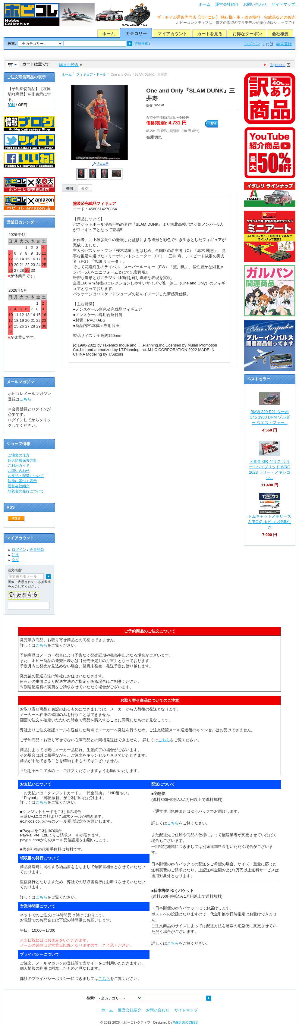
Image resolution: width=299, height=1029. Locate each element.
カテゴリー (136, 33)
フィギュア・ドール (91, 74)
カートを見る (209, 33)
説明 (69, 189)
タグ (84, 189)
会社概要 (280, 33)
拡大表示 (102, 163)
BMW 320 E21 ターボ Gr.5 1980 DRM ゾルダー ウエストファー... (270, 417)
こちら (25, 399)
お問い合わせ (255, 4)
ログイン (252, 44)
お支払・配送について (26, 476)
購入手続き (69, 64)
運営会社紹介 (227, 4)
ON (12, 104)
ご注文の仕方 (19, 455)
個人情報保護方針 (22, 460)
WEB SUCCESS (185, 1022)
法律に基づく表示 (22, 481)
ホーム (204, 4)
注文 (15, 555)
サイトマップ (283, 4)
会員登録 (284, 44)
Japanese (277, 65)
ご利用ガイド (19, 465)
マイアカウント (172, 33)
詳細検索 (141, 43)
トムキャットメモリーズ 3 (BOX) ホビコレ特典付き (269, 521)
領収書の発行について (26, 491)
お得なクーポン (247, 33)
